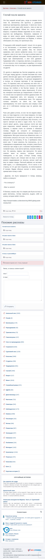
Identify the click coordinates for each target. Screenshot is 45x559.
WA (35, 217)
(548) (10, 423)
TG (28, 217)
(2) (8, 466)
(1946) (11, 356)
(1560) (10, 371)
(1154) (12, 452)
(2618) (10, 380)
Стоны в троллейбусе (9, 253)
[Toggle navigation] (4, 2)
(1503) (13, 313)
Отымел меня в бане (8, 235)
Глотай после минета (9, 226)
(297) (11, 433)
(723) (11, 399)
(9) (9, 318)
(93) (12, 327)
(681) (12, 366)
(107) (12, 337)
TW (32, 217)
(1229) (13, 351)
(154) (11, 438)
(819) (10, 461)
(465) (9, 390)
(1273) (12, 409)
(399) (11, 361)
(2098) (10, 414)
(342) (11, 404)
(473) (11, 457)
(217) (10, 375)
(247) (12, 394)
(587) (11, 428)
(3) (13, 471)
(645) (11, 347)
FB (30, 217)
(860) (15, 342)
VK (42, 217)
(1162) (11, 447)
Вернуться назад (8, 217)
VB (37, 217)
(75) (12, 332)
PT (39, 217)
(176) (11, 323)
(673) (14, 385)
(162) (11, 418)
